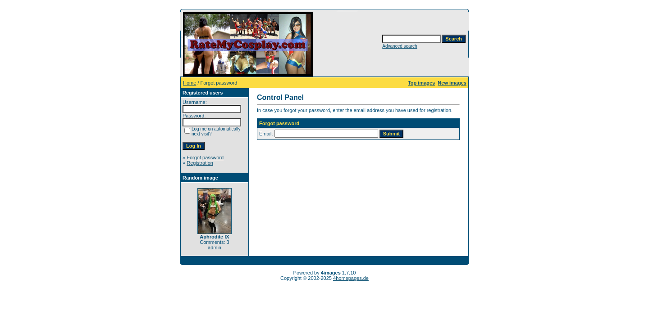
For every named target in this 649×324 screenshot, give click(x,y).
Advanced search (399, 46)
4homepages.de (351, 278)
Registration (200, 163)
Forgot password (205, 157)
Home (189, 83)
